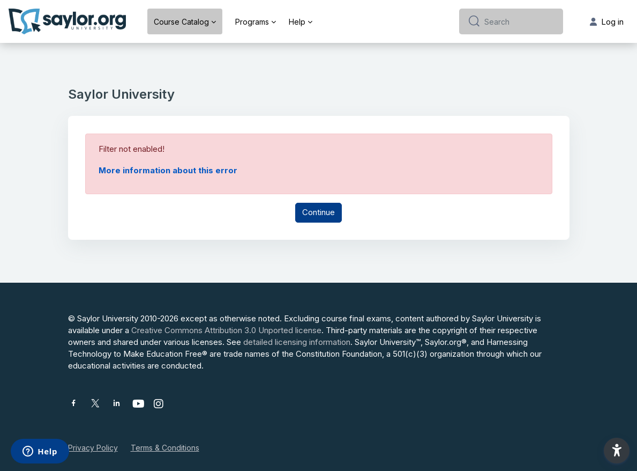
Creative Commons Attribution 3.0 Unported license (226, 330)
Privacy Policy (93, 447)
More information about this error (168, 170)
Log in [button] (607, 22)
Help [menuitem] (297, 21)
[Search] (519, 21)
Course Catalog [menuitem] (181, 21)
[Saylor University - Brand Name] (67, 21)
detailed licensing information (296, 342)
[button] (616, 450)
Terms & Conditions (165, 447)
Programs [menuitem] (252, 21)
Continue (318, 212)
